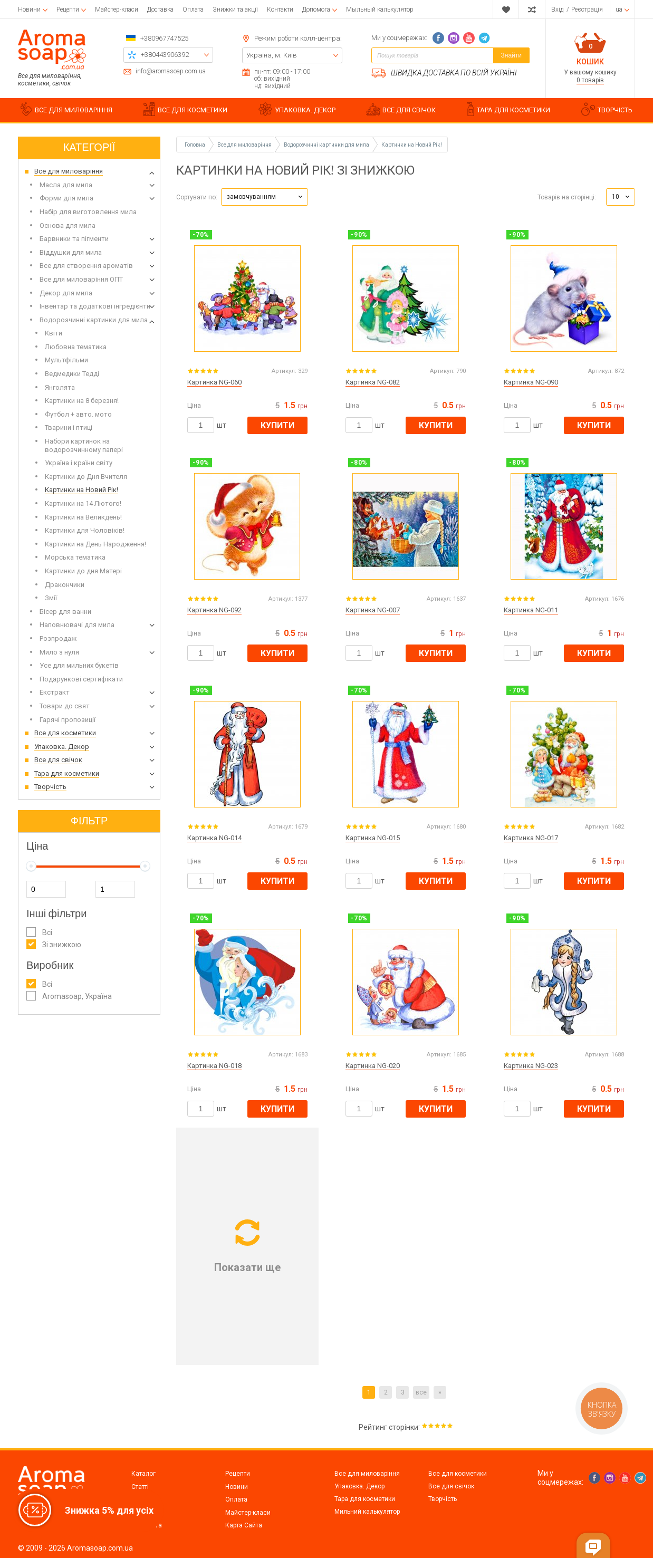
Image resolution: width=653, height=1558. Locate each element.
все (421, 1392)
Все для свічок (451, 1486)
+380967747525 (164, 38)
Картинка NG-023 (531, 1066)
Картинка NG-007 (372, 610)
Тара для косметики (364, 1499)
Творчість (442, 1499)
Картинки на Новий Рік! (411, 145)
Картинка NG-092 (214, 610)
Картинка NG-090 (531, 382)
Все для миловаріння (367, 1473)
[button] (264, 197)
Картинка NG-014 (214, 838)
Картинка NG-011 (531, 610)
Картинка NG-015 (372, 838)
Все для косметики (457, 1473)
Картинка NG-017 (531, 838)
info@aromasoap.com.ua (171, 71)
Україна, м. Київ (271, 55)
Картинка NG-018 (214, 1066)
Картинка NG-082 (372, 382)
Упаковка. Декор (359, 1486)
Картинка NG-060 (214, 382)
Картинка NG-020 (372, 1066)
